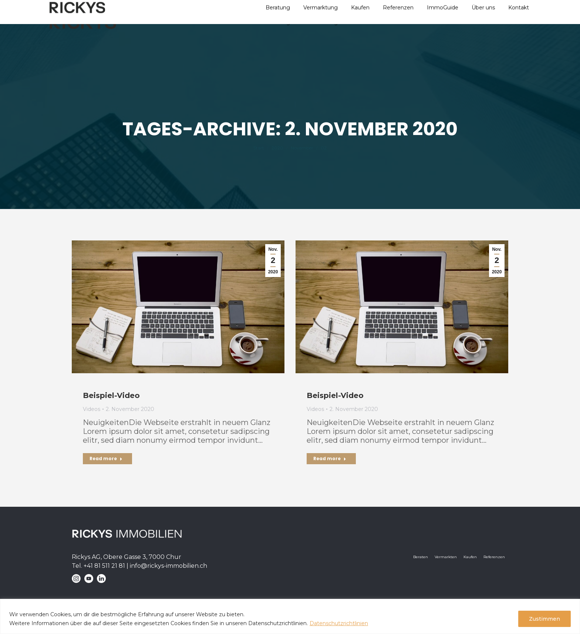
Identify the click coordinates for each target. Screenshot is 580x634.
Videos (91, 409)
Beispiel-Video (111, 395)
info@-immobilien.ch (168, 565)
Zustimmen (544, 619)
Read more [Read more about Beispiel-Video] (106, 458)
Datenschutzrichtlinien (339, 623)
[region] (290, 616)
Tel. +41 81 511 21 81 (98, 565)
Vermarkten (446, 556)
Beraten (420, 556)
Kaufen (470, 556)
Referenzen (494, 556)
